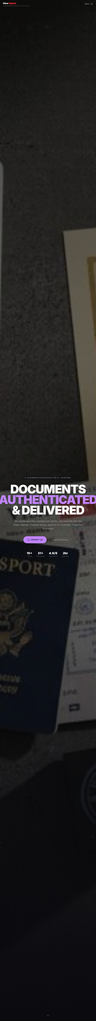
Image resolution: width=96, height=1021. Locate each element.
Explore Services (60, 540)
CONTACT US (35, 540)
